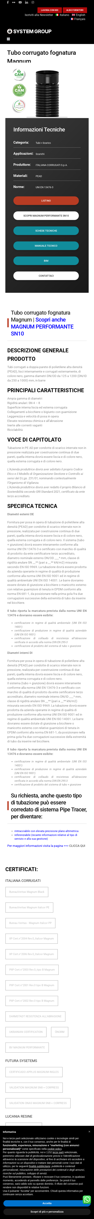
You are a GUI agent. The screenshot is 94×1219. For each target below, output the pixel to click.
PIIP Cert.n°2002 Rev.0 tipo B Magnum (31, 1000)
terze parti (58, 1152)
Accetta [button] (47, 1203)
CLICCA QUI (77, 846)
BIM (46, 260)
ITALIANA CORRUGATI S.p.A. (52, 165)
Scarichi (40, 154)
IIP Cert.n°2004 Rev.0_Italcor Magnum (31, 938)
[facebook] (8, 2)
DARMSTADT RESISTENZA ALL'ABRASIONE (35, 1016)
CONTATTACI (46, 275)
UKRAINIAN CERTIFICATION (26, 1032)
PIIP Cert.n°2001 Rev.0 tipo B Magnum (31, 985)
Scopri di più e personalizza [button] (47, 1211)
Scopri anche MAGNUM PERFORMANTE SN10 (42, 326)
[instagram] (33, 2)
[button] (89, 1131)
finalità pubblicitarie (39, 1166)
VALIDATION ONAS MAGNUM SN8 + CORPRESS (38, 1103)
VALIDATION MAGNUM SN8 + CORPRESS (34, 1087)
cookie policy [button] (54, 1148)
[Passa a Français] (78, 19)
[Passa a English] (79, 15)
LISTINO (46, 200)
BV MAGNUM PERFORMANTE (27, 1047)
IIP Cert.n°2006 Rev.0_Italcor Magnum (31, 954)
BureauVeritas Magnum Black (26, 892)
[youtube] (20, 2)
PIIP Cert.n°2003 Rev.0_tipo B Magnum (32, 969)
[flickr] (13, 2)
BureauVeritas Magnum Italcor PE (29, 907)
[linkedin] (26, 2)
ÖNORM (59, 1032)
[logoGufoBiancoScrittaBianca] (29, 29)
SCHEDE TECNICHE (46, 230)
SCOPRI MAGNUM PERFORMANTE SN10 (46, 215)
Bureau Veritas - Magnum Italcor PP (30, 923)
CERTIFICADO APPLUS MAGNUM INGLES (34, 1072)
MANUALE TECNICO (46, 245)
